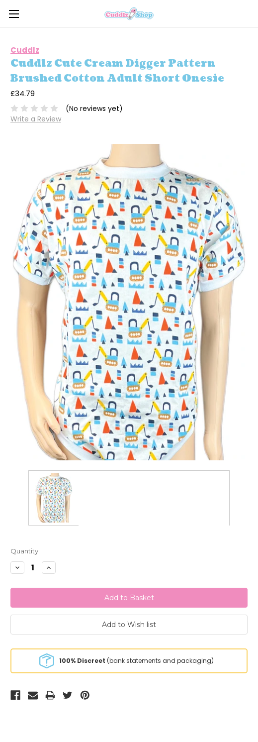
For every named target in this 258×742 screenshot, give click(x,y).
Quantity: (25, 551)
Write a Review (35, 119)
